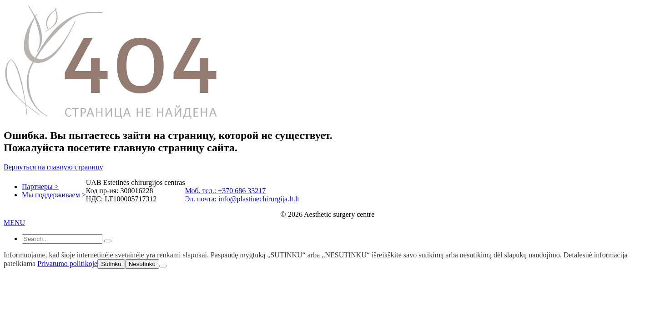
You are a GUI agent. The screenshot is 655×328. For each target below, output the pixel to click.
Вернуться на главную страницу (53, 167)
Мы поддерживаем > (54, 195)
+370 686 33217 (242, 191)
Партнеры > (40, 186)
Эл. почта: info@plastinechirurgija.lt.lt (242, 199)
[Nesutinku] (162, 266)
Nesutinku (142, 264)
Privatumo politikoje (67, 263)
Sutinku (111, 264)
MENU (14, 222)
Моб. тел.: (201, 191)
